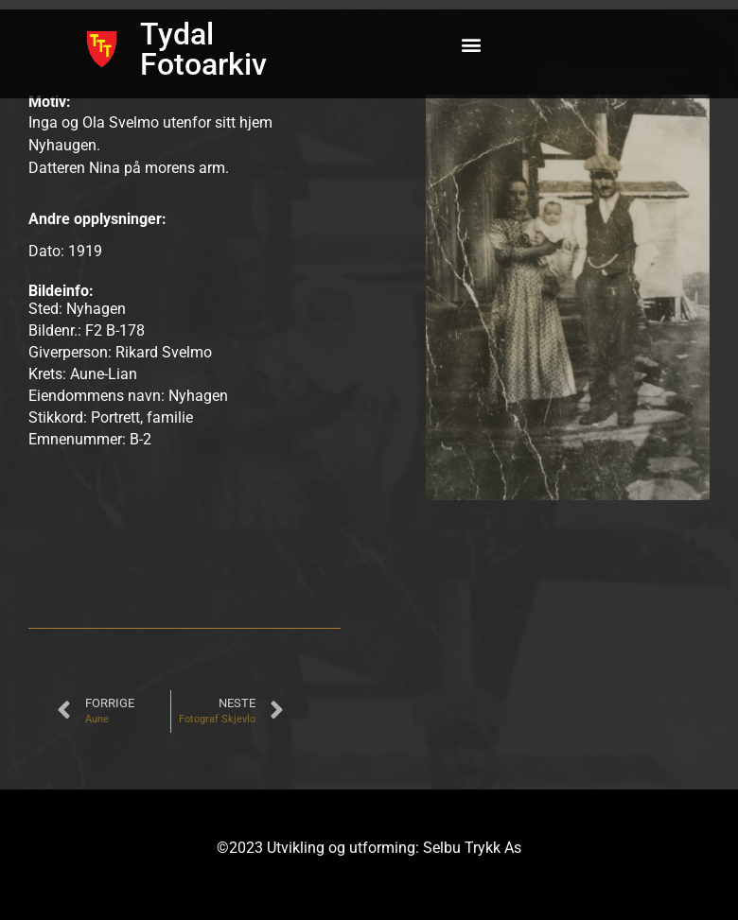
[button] (471, 45)
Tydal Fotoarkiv (203, 49)
